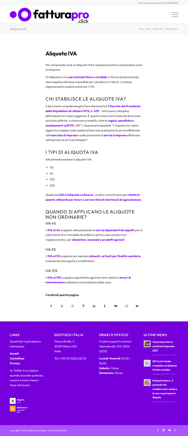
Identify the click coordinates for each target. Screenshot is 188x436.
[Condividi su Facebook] (51, 306)
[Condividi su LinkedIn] (94, 306)
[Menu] (172, 14)
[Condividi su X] (62, 306)
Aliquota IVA (18, 29)
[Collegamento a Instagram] (175, 430)
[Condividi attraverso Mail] (137, 306)
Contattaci (17, 358)
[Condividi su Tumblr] (104, 306)
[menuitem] (172, 14)
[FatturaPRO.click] (49, 14)
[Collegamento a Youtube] (169, 430)
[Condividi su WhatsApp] (72, 306)
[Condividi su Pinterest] (83, 306)
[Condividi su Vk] (115, 306)
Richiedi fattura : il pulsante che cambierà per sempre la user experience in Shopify (164, 389)
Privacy (15, 363)
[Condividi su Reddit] (126, 306)
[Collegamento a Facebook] (158, 430)
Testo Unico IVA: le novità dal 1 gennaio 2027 (163, 346)
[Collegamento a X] (164, 430)
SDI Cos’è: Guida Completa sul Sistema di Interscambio (164, 365)
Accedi (14, 353)
